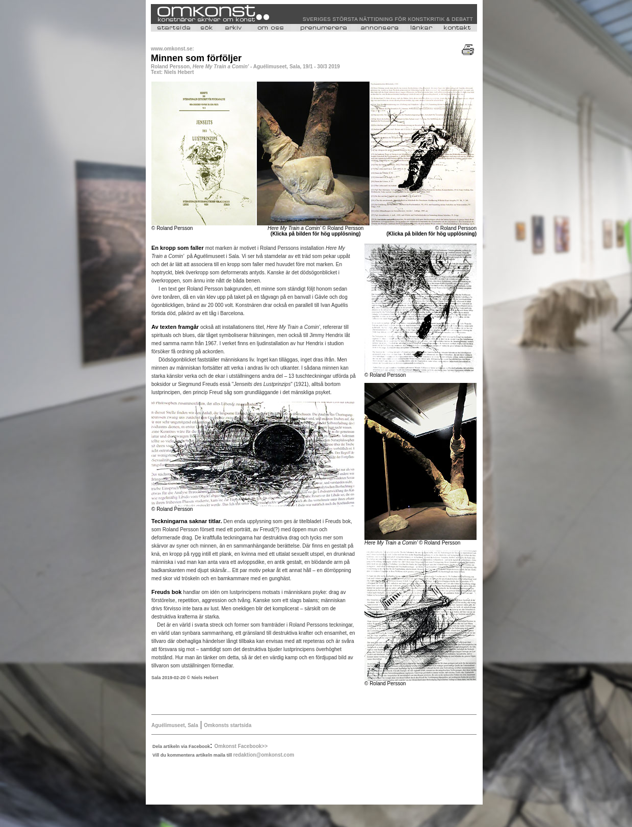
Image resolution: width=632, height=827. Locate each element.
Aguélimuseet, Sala (174, 725)
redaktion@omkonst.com (263, 755)
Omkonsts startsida (227, 725)
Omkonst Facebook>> (241, 746)
